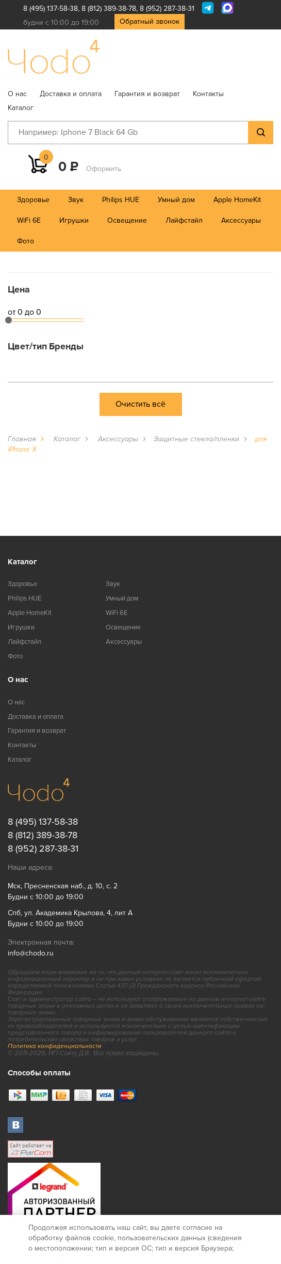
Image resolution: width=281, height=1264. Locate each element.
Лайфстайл (184, 220)
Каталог (21, 107)
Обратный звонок (149, 21)
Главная (22, 439)
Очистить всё (140, 404)
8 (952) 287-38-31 (167, 8)
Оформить (103, 168)
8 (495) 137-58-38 (50, 8)
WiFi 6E (29, 220)
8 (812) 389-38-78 (108, 8)
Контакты (208, 93)
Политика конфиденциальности (55, 1046)
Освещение (127, 220)
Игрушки (74, 220)
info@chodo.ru (31, 953)
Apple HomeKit (237, 199)
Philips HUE (120, 199)
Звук (76, 199)
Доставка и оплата (71, 93)
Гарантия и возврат (147, 93)
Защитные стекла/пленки (196, 439)
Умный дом (176, 199)
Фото (25, 241)
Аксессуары (241, 220)
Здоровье (33, 199)
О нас (17, 93)
